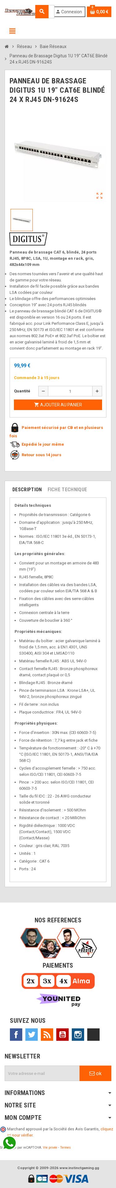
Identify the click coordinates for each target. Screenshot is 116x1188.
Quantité (22, 391)
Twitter (31, 1034)
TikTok (93, 1034)
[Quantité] (70, 391)
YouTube (62, 1034)
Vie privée (50, 1148)
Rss (47, 1034)
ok (95, 1073)
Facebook (16, 1034)
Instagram (78, 1034)
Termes (65, 1148)
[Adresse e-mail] (42, 1073)
